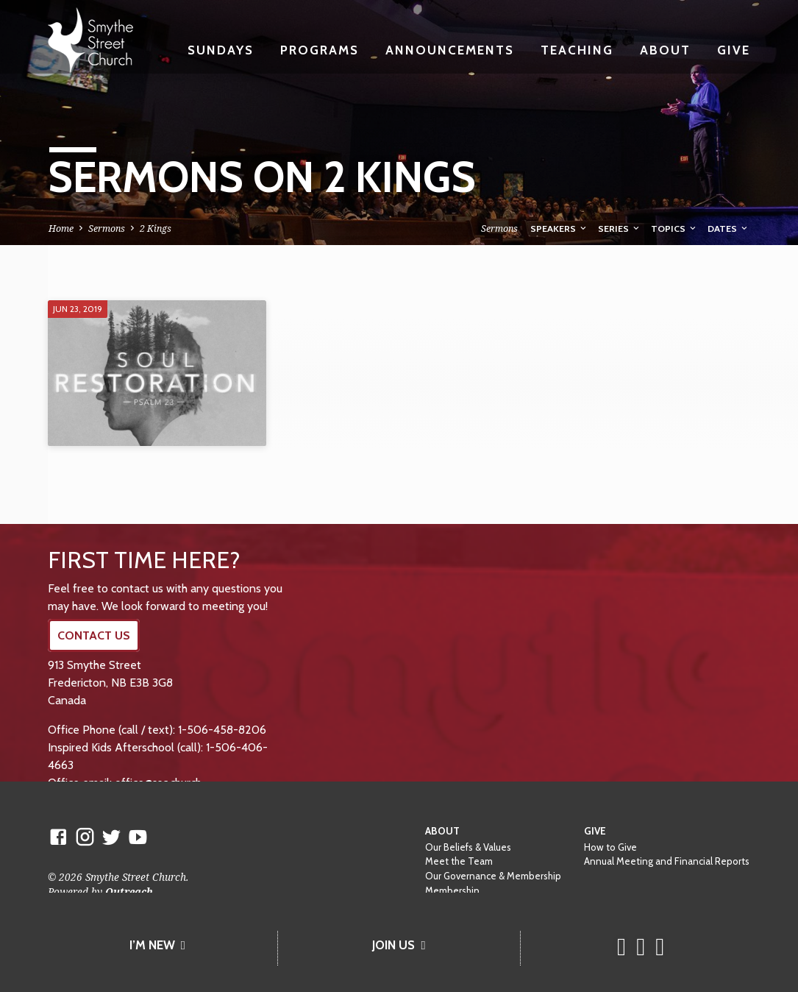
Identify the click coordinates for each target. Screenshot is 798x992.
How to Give (610, 847)
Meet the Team (459, 861)
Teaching (577, 49)
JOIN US (398, 945)
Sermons (106, 228)
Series (619, 228)
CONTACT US (93, 635)
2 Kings (155, 228)
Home (61, 228)
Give (733, 49)
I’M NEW (157, 945)
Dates (728, 228)
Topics (674, 228)
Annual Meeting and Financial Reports (666, 861)
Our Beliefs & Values (468, 847)
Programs (319, 49)
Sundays (221, 49)
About (665, 49)
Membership (452, 890)
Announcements (449, 49)
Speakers (559, 228)
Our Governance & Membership (493, 876)
